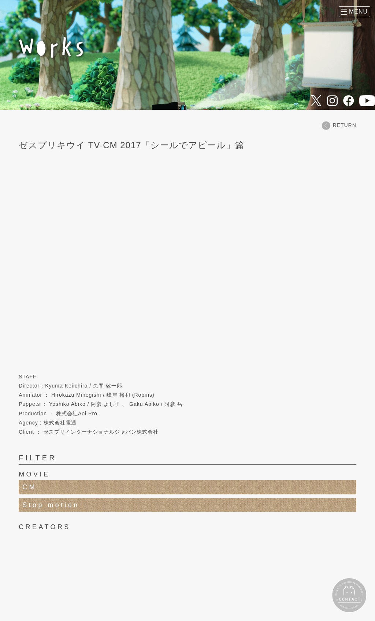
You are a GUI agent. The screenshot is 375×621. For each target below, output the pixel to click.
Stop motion (50, 505)
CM (29, 487)
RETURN (339, 125)
